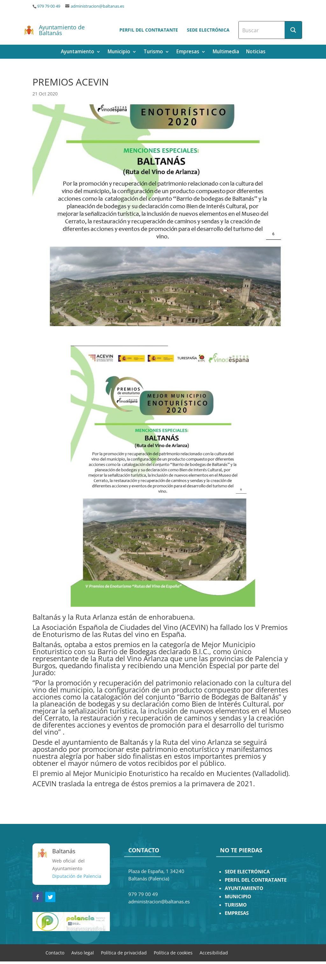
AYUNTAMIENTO (244, 888)
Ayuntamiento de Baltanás (62, 30)
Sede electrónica (208, 30)
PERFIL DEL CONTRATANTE (256, 880)
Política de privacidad (124, 952)
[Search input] (262, 30)
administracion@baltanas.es (97, 6)
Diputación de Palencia (76, 876)
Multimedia (226, 52)
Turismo (153, 52)
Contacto (55, 952)
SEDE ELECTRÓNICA (247, 871)
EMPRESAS (237, 913)
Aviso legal (82, 952)
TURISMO (236, 904)
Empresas (187, 52)
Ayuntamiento (77, 52)
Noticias (256, 52)
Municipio (119, 52)
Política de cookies (173, 952)
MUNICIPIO (238, 896)
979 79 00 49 (48, 6)
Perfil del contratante (148, 30)
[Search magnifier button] (293, 30)
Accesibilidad (214, 952)
